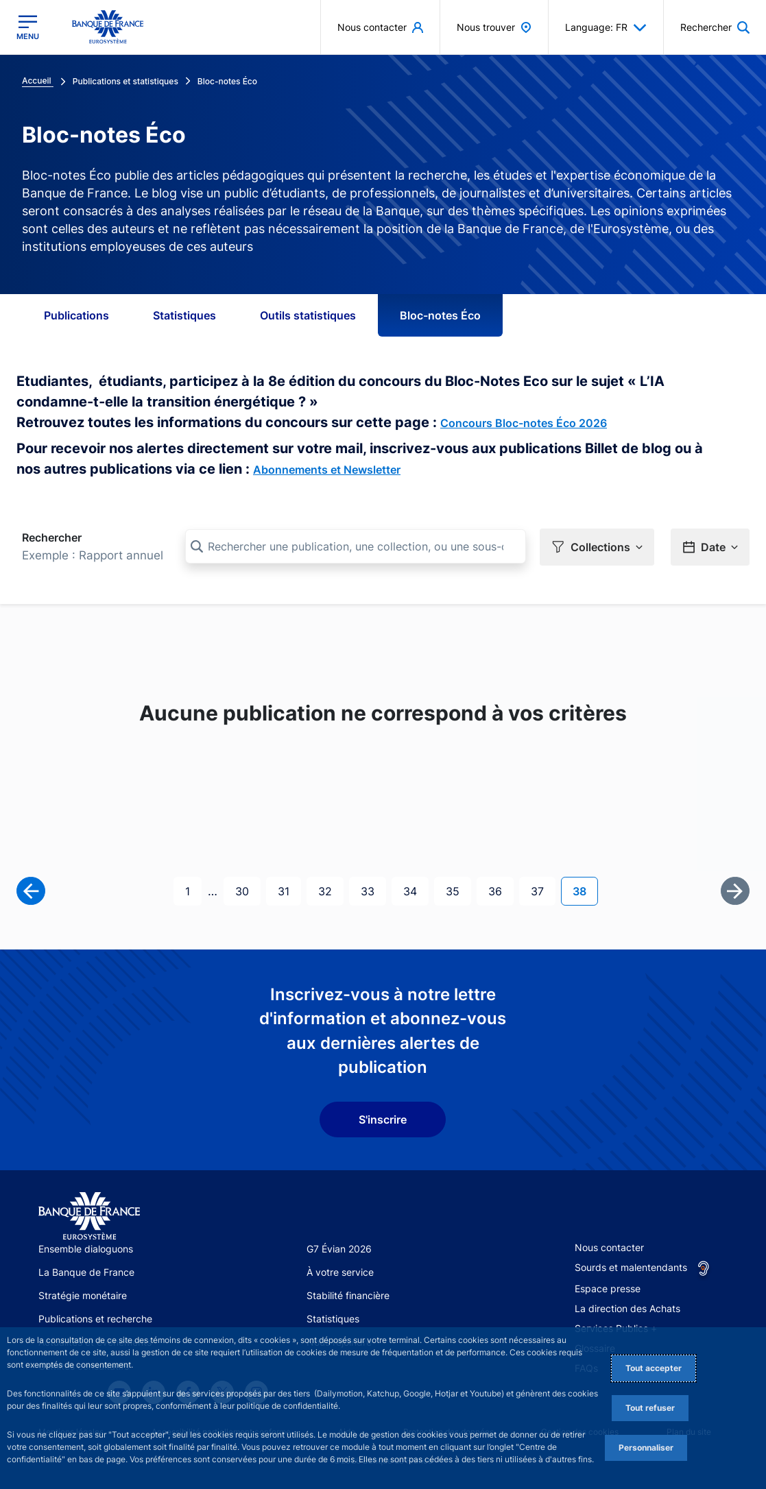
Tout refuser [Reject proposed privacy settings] (650, 1408)
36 (501, 890)
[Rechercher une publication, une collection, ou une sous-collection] (355, 546)
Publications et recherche (95, 1318)
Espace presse (608, 1288)
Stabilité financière (348, 1295)
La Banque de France (86, 1272)
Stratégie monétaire (82, 1295)
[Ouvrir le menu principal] (27, 27)
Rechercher (52, 537)
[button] (597, 547)
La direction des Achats (627, 1308)
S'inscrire (383, 1119)
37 (542, 890)
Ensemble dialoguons (85, 1249)
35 (458, 890)
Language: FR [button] (606, 27)
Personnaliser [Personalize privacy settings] (646, 1447)
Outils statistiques (308, 315)
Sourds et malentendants (631, 1267)
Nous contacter (609, 1247)
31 (289, 890)
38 (585, 890)
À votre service (340, 1272)
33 (373, 890)
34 (416, 890)
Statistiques (184, 315)
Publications (76, 315)
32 (331, 890)
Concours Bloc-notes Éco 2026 (523, 423)
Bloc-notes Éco (440, 315)
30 (248, 890)
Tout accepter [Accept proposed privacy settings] (653, 1368)
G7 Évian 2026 (339, 1249)
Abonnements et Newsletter (326, 469)
